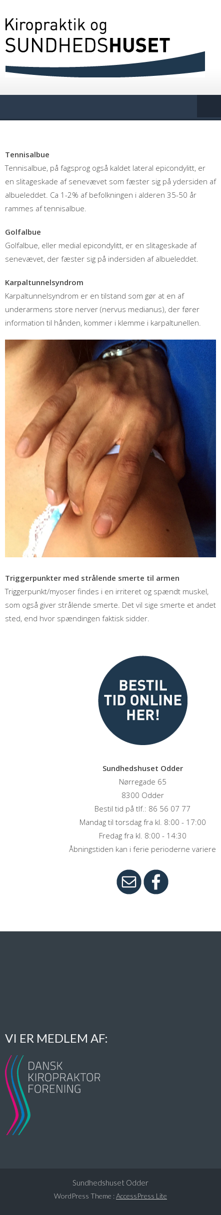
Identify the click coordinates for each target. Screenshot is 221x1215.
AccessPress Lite (141, 1196)
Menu (209, 107)
